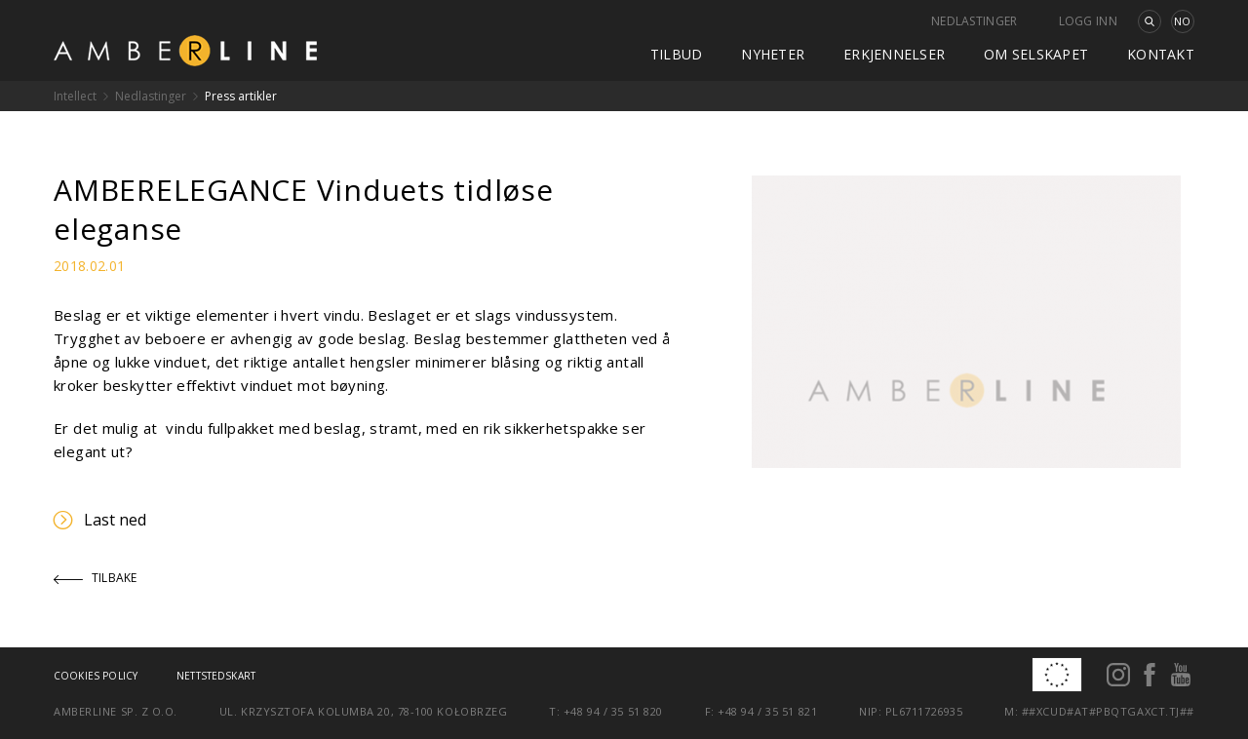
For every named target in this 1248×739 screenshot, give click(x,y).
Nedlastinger (974, 21)
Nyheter (772, 54)
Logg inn (1088, 21)
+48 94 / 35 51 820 (613, 711)
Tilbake (95, 577)
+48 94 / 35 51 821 (767, 711)
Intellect (75, 96)
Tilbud (676, 54)
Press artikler (241, 96)
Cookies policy (95, 675)
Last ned (100, 519)
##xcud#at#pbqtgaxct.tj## (1108, 711)
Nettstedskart (215, 675)
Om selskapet (1036, 54)
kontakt (1160, 54)
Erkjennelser (894, 54)
